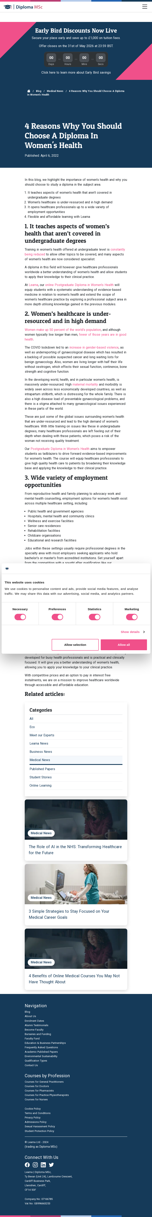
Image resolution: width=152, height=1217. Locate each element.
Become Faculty (34, 1029)
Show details (130, 632)
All (31, 719)
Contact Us (31, 1065)
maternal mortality (85, 384)
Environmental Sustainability (41, 1056)
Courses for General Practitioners (44, 1081)
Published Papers (42, 769)
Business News (41, 752)
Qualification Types (36, 1060)
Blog (38, 91)
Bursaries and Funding (38, 1034)
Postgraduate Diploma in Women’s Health (60, 449)
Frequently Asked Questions (41, 1047)
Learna (33, 285)
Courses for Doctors (37, 1086)
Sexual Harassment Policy (40, 1126)
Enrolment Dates (34, 1020)
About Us (30, 1016)
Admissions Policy (35, 1121)
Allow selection (75, 644)
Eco (32, 727)
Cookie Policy (33, 1108)
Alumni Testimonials (36, 1025)
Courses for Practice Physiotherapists (47, 1095)
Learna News (39, 743)
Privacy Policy (32, 1117)
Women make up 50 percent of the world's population (63, 330)
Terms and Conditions (37, 1113)
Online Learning (40, 785)
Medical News (55, 91)
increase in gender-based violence (94, 347)
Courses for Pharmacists (39, 1090)
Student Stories (41, 777)
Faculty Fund (32, 1038)
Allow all (124, 644)
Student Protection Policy (39, 1131)
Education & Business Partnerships (45, 1042)
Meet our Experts (42, 735)
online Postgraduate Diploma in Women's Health (79, 285)
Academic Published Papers (41, 1051)
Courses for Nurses (36, 1099)
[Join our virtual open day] (76, 40)
